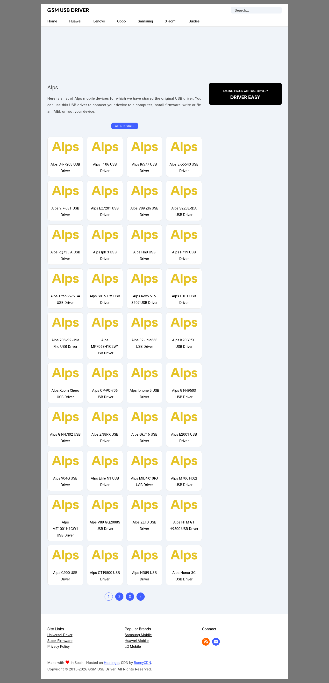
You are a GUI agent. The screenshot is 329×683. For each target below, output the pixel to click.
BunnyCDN (142, 663)
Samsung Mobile (138, 635)
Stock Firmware (59, 641)
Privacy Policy (58, 646)
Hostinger (111, 663)
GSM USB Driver (68, 10)
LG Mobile (133, 646)
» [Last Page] (140, 596)
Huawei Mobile (137, 641)
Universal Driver (59, 635)
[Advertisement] (164, 51)
